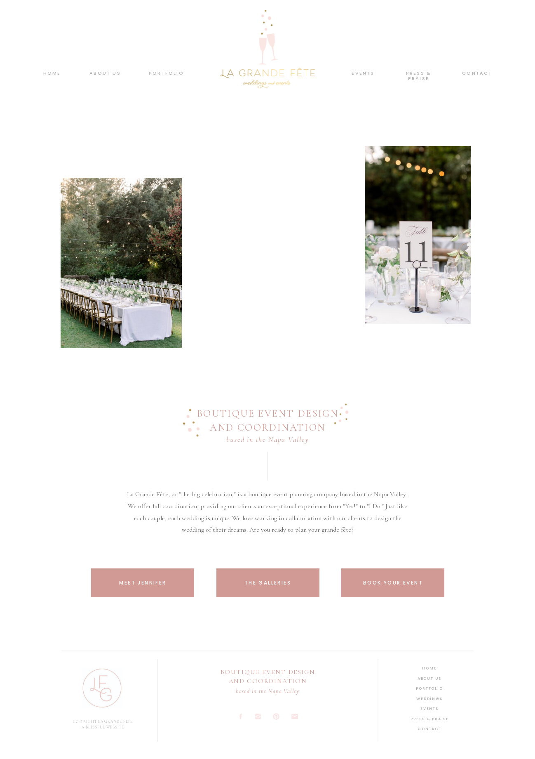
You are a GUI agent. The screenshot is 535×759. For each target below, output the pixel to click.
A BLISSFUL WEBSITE (103, 727)
